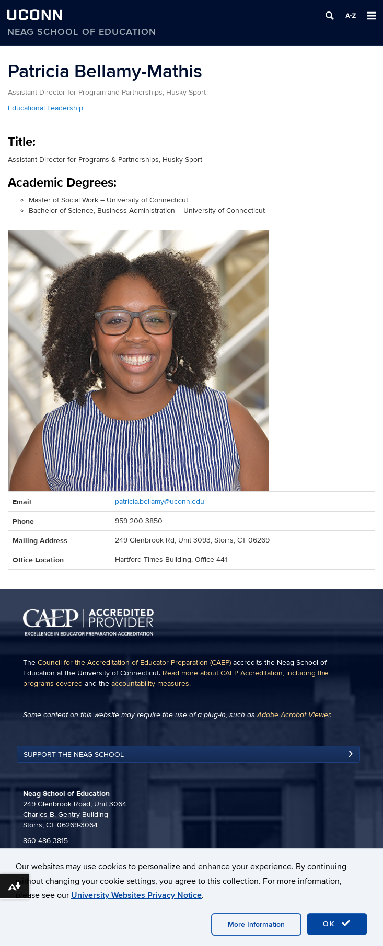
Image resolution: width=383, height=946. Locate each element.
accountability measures (150, 683)
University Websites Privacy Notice (136, 895)
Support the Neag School (74, 754)
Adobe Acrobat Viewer (293, 715)
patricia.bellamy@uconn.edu (159, 501)
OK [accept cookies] (337, 923)
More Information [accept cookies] (256, 924)
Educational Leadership (45, 107)
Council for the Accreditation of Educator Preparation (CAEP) (134, 662)
